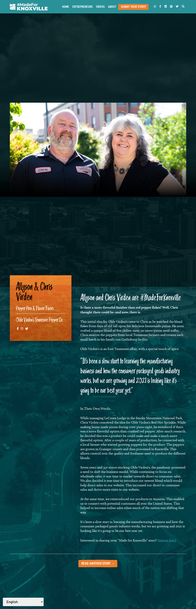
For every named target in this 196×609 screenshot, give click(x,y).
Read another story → (98, 563)
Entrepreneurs (82, 7)
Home (65, 7)
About (112, 7)
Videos (100, 7)
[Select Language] (23, 602)
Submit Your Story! (133, 7)
